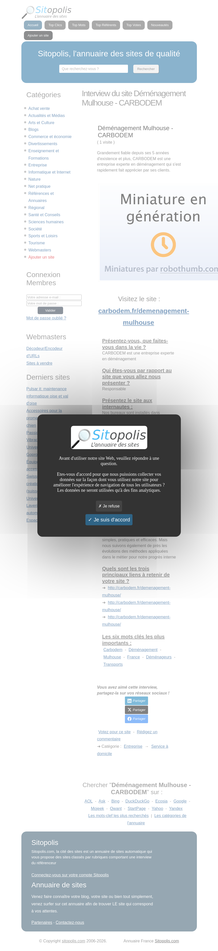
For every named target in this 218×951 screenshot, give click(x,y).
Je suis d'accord (109, 519)
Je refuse (109, 506)
